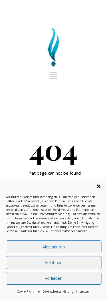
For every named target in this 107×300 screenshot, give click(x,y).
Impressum (83, 291)
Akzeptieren (53, 246)
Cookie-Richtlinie (28, 291)
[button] (98, 186)
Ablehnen (53, 262)
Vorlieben (53, 278)
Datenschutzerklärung (54, 214)
